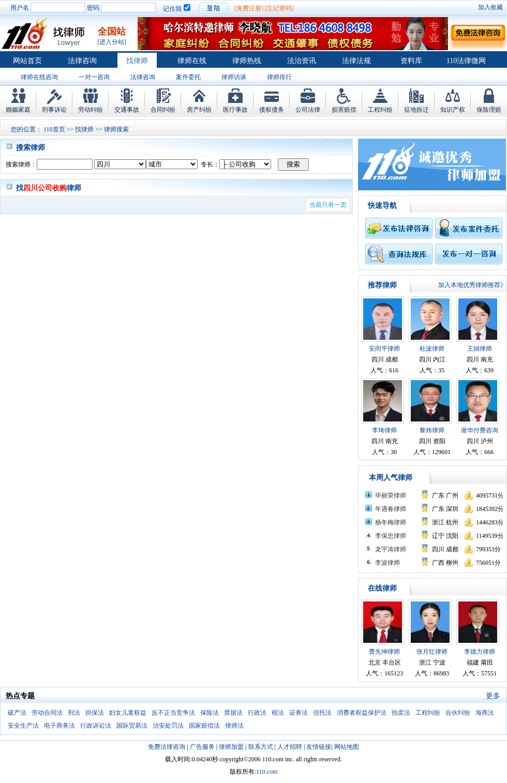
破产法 (17, 712)
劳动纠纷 (90, 109)
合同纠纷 (163, 109)
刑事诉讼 (54, 109)
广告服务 (202, 746)
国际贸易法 (131, 725)
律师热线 (246, 61)
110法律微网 (466, 61)
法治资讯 (301, 61)
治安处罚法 (168, 725)
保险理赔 (488, 109)
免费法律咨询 (166, 746)
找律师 (137, 61)
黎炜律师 (432, 430)
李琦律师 (384, 430)
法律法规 (356, 61)
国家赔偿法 (204, 725)
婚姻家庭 (18, 109)
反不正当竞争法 (173, 712)
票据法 (233, 712)
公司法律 (307, 109)
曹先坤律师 (384, 651)
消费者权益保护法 (361, 712)
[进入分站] (111, 42)
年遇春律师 (390, 509)
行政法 (257, 712)
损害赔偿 (344, 109)
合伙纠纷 (457, 712)
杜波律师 (432, 348)
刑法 (74, 712)
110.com (266, 771)
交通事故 (126, 109)
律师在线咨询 (39, 77)
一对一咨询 (94, 77)
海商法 (484, 712)
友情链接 (318, 746)
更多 (493, 696)
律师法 (234, 725)
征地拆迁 (416, 109)
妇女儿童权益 (127, 712)
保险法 (209, 712)
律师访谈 (233, 77)
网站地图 (346, 746)
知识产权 (452, 109)
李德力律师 (479, 651)
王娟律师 (479, 348)
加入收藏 (490, 7)
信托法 (322, 712)
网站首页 (27, 61)
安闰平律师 (384, 348)
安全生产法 (23, 725)
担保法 (94, 712)
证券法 (298, 712)
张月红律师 (432, 651)
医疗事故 (235, 109)
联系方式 (260, 746)
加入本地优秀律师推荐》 (472, 285)
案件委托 (188, 77)
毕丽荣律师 (390, 495)
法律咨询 (82, 61)
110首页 (54, 129)
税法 (278, 712)
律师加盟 (231, 746)
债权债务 (271, 109)
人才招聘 (289, 746)
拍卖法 (401, 712)
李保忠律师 (390, 535)
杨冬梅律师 (390, 522)
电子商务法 (59, 725)
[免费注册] (248, 8)
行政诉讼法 (95, 725)
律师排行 (279, 77)
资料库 (411, 61)
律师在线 (191, 61)
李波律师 (387, 562)
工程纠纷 (380, 109)
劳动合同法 (47, 712)
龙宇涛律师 (390, 549)
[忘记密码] (279, 8)
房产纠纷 (199, 109)
